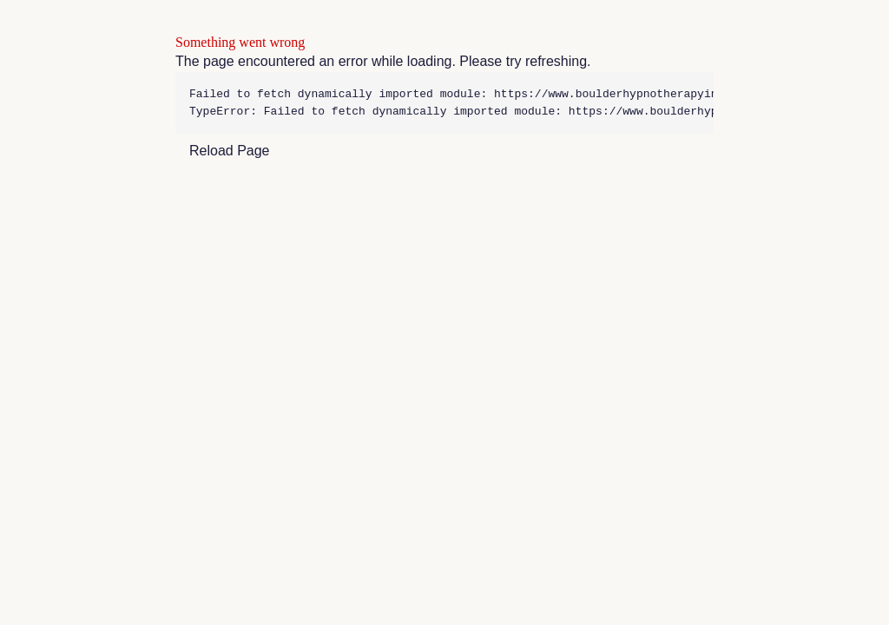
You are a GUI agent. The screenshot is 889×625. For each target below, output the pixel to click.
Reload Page (229, 150)
